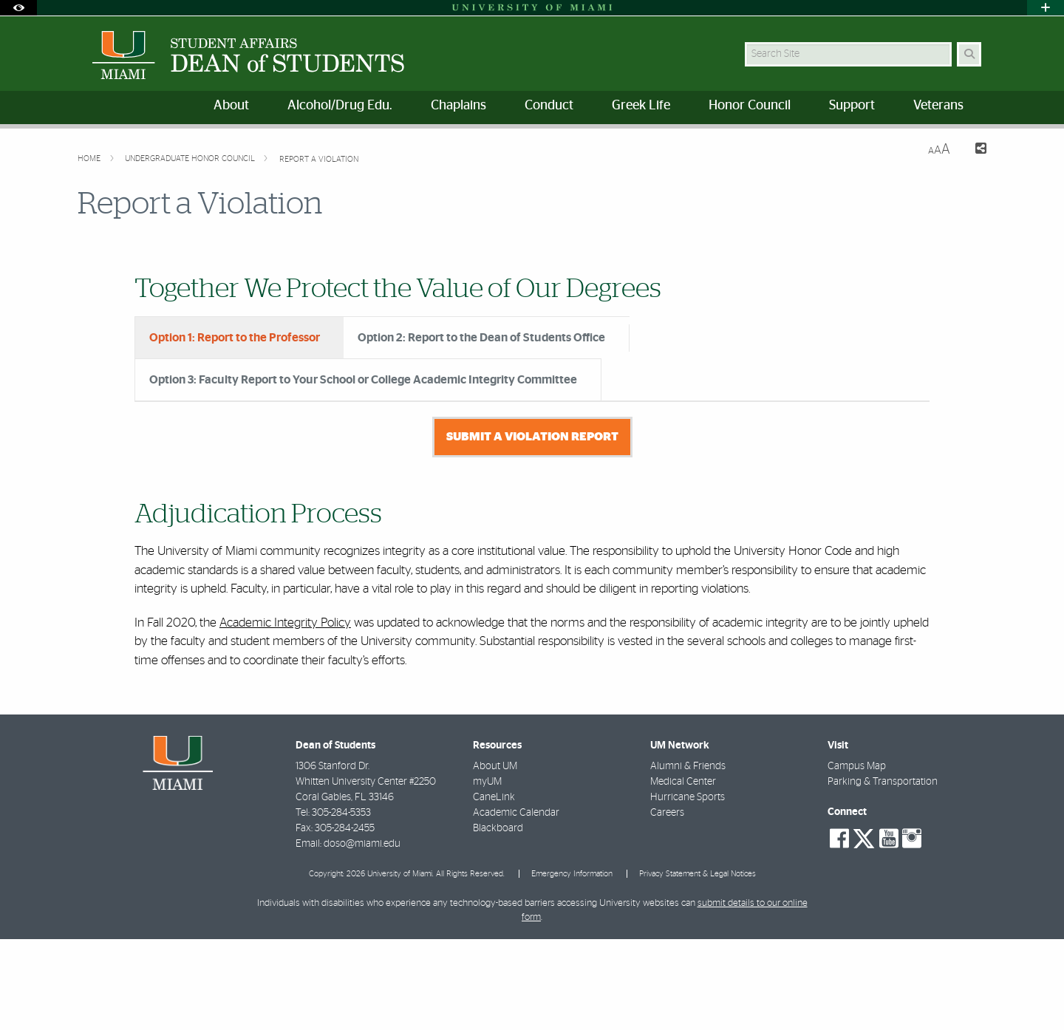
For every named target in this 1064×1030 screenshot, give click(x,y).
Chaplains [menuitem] (458, 105)
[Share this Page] (974, 150)
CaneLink (494, 888)
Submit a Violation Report (532, 527)
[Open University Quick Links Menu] (1045, 8)
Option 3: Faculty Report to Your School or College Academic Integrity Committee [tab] (363, 380)
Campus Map (857, 857)
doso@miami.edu (362, 935)
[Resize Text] (939, 150)
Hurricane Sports (687, 888)
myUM (487, 872)
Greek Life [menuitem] (641, 105)
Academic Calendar (516, 903)
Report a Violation (318, 159)
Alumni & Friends (688, 857)
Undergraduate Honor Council (191, 158)
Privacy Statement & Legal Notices (697, 965)
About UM (495, 857)
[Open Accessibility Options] (18, 8)
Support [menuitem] (852, 105)
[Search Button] (969, 54)
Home (90, 158)
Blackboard (498, 919)
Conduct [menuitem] (549, 105)
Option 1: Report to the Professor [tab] (234, 338)
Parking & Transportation (883, 872)
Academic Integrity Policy (285, 713)
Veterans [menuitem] (938, 105)
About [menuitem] (231, 105)
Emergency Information (572, 965)
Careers (667, 903)
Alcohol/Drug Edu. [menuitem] (339, 105)
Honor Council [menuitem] (750, 105)
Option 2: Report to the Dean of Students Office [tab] (481, 338)
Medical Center (683, 872)
